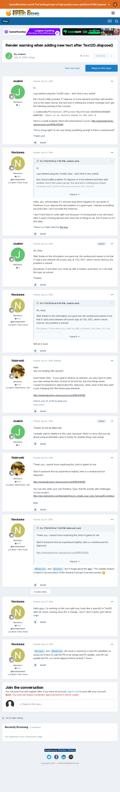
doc (90, 568)
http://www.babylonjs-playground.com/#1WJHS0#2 (59, 395)
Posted (43, 81)
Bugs (32, 57)
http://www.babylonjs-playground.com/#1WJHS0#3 (59, 482)
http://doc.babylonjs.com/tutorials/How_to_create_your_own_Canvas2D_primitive (73, 496)
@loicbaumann (18, 179)
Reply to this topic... (31, 704)
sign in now (73, 691)
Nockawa (17, 152)
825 (18, 384)
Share (84, 56)
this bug (64, 227)
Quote (43, 142)
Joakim (21, 54)
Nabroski (18, 360)
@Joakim (58, 569)
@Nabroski (40, 569)
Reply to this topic (101, 68)
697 (18, 176)
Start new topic (72, 68)
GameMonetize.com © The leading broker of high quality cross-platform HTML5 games (57, 4)
